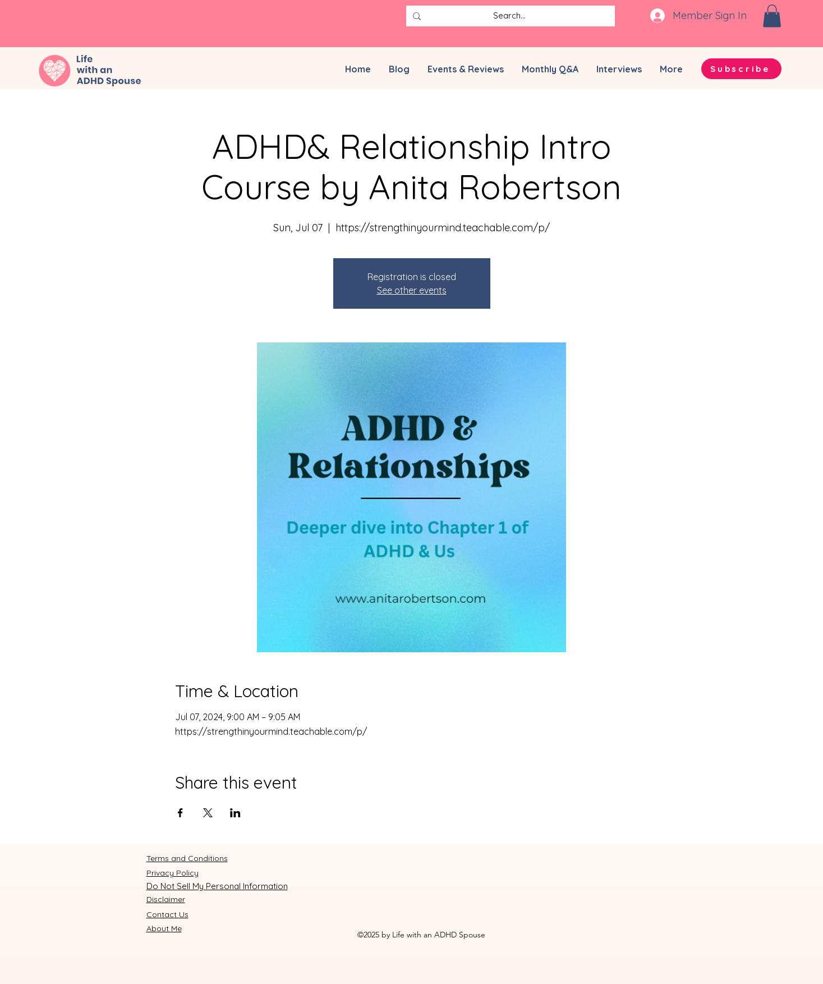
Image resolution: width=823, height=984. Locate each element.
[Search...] (509, 15)
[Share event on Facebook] (180, 812)
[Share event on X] (208, 812)
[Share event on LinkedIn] (235, 812)
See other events (412, 290)
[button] (771, 16)
